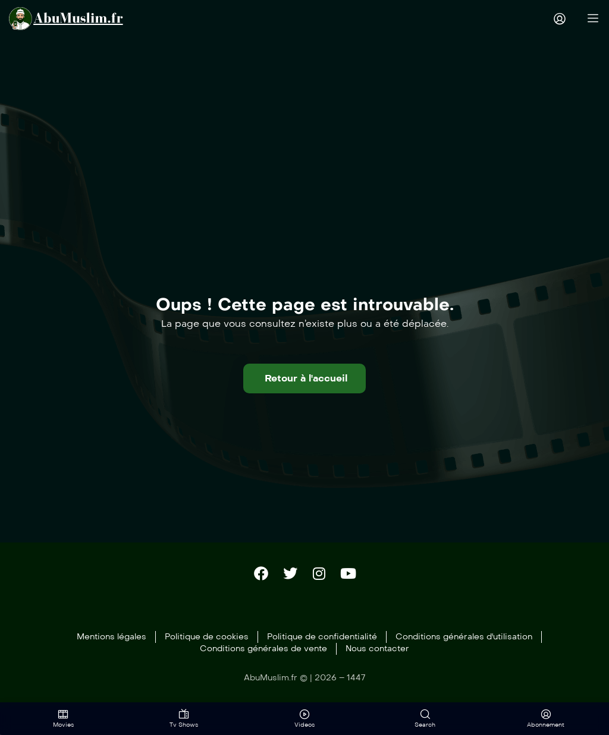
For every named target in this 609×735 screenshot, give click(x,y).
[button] (304, 378)
